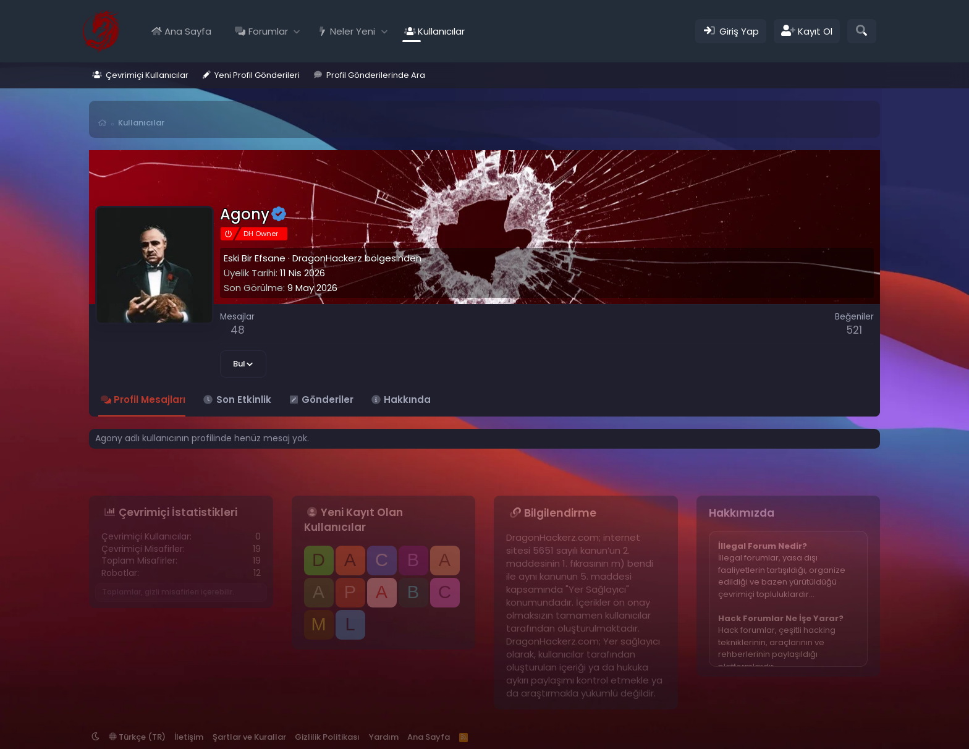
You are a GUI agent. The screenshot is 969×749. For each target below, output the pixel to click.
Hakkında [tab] (407, 399)
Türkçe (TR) (137, 737)
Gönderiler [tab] (327, 399)
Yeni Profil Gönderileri (257, 75)
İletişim (188, 737)
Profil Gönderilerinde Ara (375, 75)
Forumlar (268, 31)
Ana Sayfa (187, 31)
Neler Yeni (352, 31)
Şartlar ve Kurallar (249, 737)
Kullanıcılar (441, 31)
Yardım (384, 737)
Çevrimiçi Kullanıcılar (147, 75)
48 (238, 330)
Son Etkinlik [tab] (243, 399)
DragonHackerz (327, 258)
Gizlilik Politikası (327, 737)
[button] (297, 31)
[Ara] (861, 31)
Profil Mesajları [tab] (149, 399)
